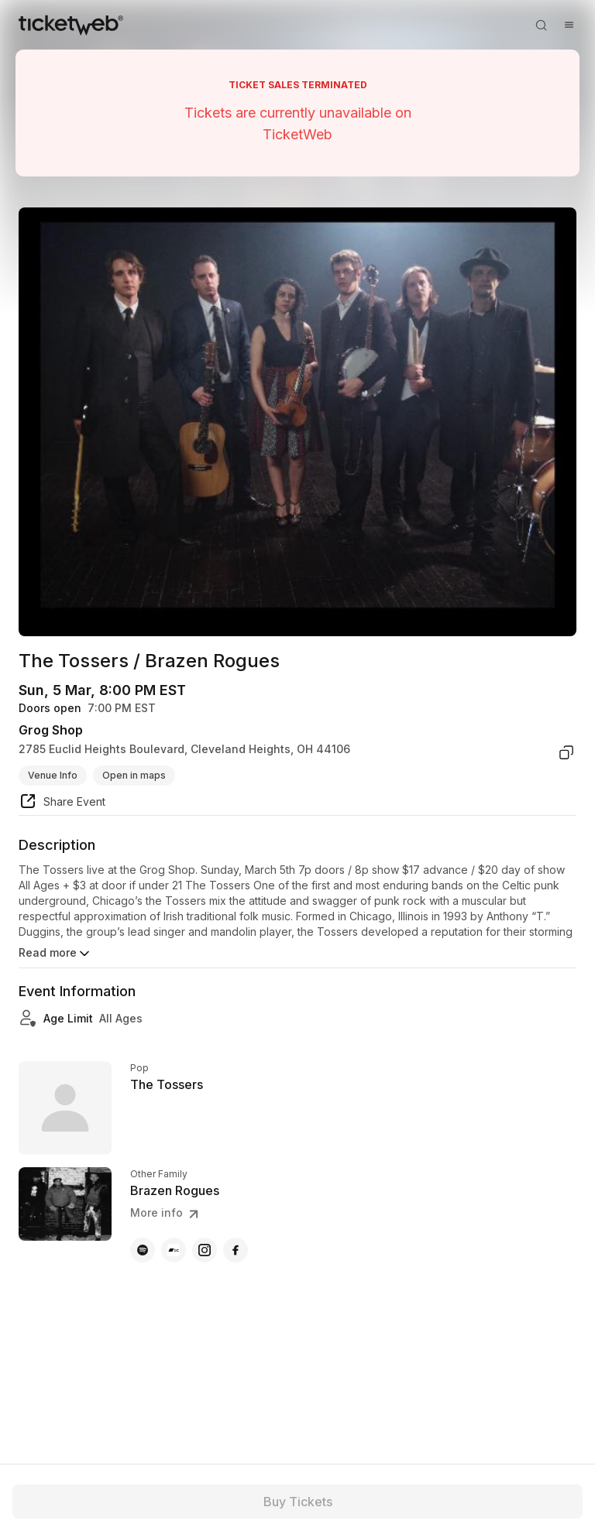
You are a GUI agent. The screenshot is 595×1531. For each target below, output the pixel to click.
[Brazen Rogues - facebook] (235, 1250)
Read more (55, 953)
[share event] (62, 803)
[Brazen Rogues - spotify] (142, 1250)
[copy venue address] (566, 752)
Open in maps (134, 775)
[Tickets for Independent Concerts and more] (71, 24)
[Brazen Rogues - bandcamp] (173, 1250)
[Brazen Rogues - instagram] (204, 1250)
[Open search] (541, 25)
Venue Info (52, 775)
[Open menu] (568, 25)
